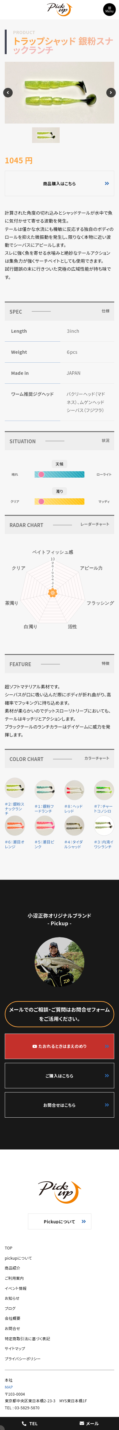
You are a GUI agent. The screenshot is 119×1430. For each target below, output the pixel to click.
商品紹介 (12, 1267)
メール (89, 1423)
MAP (9, 1387)
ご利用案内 (14, 1278)
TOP (8, 1247)
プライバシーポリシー (23, 1358)
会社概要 (12, 1318)
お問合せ (12, 1328)
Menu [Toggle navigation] (109, 9)
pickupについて (18, 1258)
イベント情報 (16, 1288)
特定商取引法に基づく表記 (27, 1338)
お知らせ (12, 1298)
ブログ (10, 1308)
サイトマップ (15, 1348)
